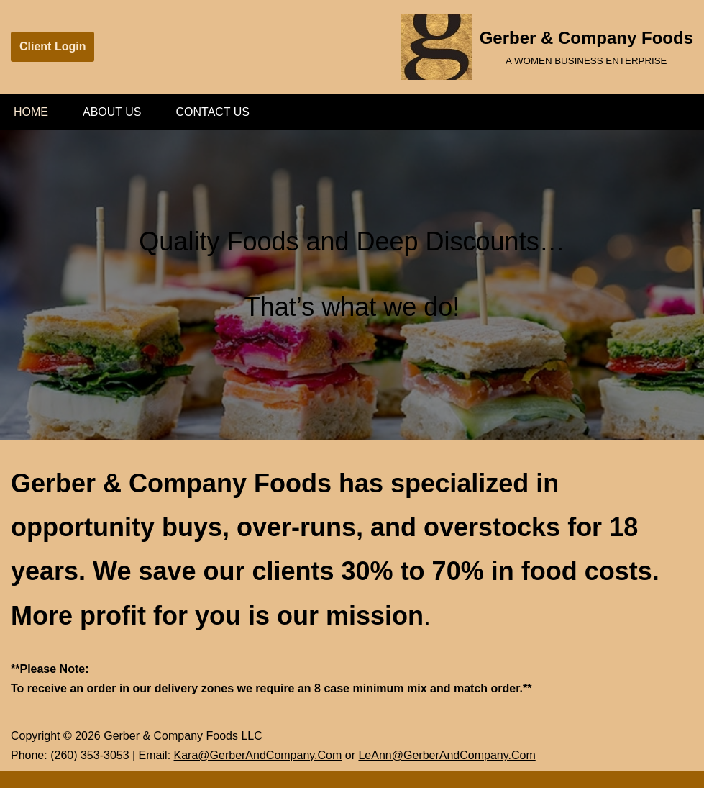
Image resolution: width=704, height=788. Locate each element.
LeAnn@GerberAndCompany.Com (446, 755)
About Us (112, 112)
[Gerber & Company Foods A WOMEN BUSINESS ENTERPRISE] (547, 47)
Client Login (52, 46)
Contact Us (213, 112)
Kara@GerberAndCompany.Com (258, 755)
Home (31, 112)
